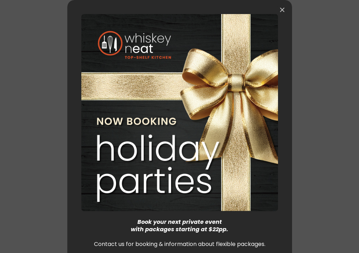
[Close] (282, 9)
